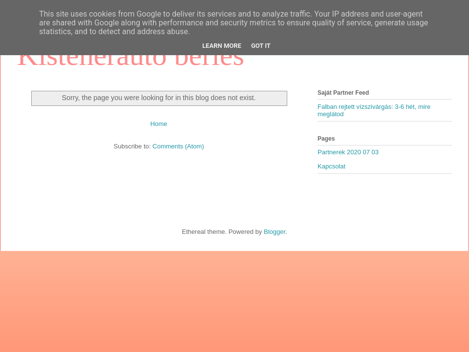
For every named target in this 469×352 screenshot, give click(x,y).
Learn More (221, 45)
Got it (261, 45)
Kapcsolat (331, 166)
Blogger (274, 231)
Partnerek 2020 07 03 (348, 152)
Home (159, 123)
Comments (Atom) (178, 146)
